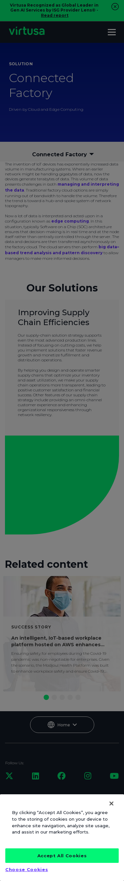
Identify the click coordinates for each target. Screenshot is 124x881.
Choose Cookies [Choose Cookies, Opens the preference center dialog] (26, 869)
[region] (62, 837)
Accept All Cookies (62, 855)
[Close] (111, 803)
